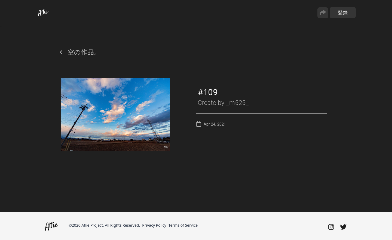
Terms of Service (183, 225)
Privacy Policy (154, 225)
